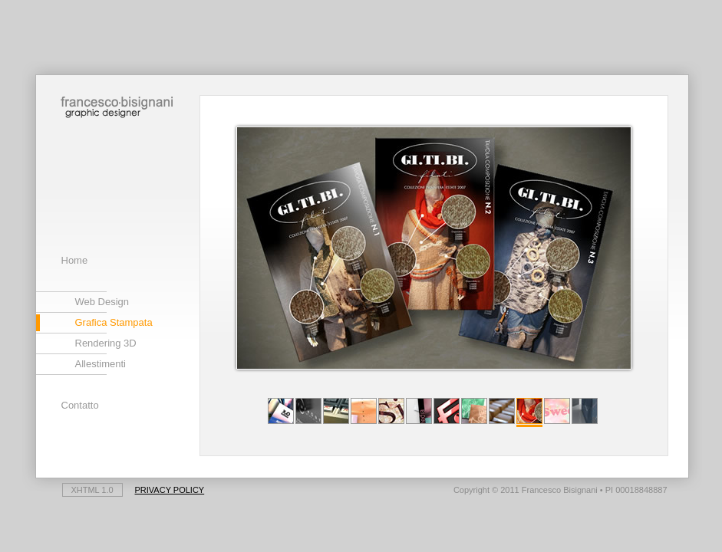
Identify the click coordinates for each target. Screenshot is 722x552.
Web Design (102, 301)
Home (74, 260)
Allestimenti (100, 364)
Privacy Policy (170, 490)
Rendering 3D (106, 343)
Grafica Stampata (114, 322)
